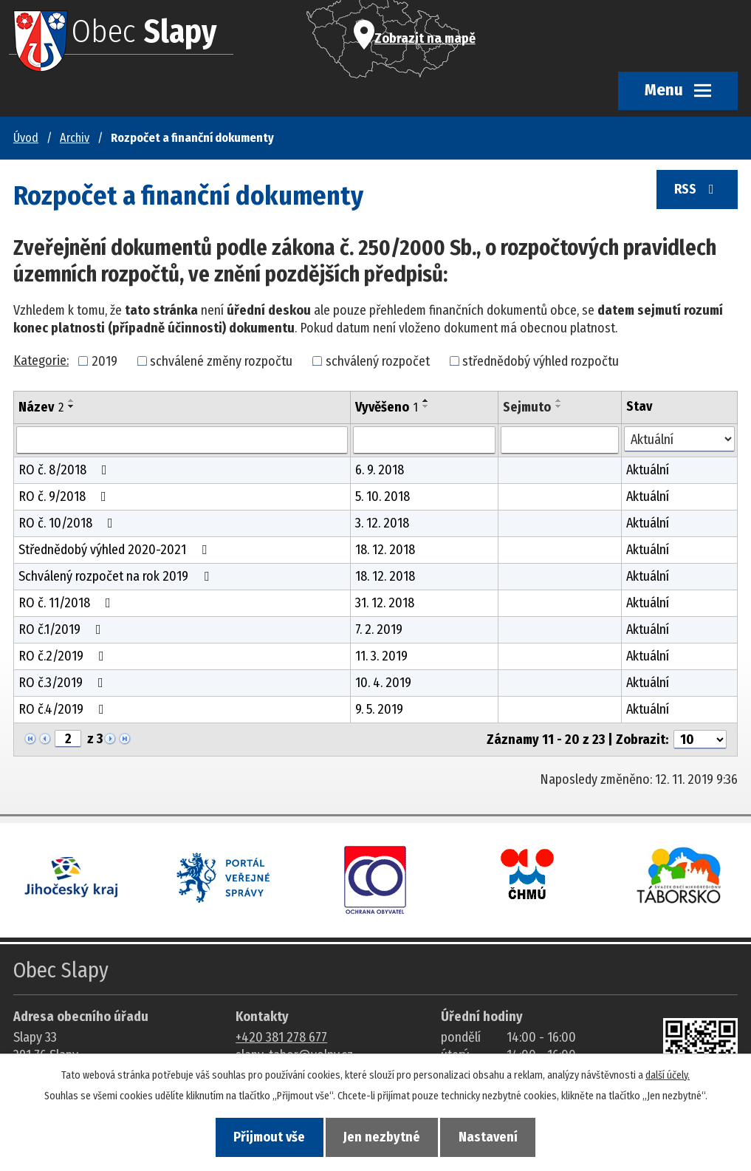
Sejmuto (527, 407)
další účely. (667, 1074)
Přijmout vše (265, 1137)
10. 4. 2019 (383, 683)
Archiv (74, 138)
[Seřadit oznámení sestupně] (72, 406)
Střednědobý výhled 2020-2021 (115, 550)
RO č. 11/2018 (67, 603)
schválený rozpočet (378, 360)
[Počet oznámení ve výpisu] (700, 739)
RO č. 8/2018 (65, 470)
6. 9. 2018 (379, 470)
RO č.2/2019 (64, 656)
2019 (104, 360)
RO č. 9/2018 (65, 496)
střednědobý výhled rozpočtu (540, 360)
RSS (696, 193)
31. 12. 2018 (384, 603)
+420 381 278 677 (281, 1037)
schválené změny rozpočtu (221, 360)
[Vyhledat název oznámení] (182, 440)
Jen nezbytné (381, 1137)
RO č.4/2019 (64, 709)
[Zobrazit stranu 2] (68, 739)
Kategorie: (41, 360)
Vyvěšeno (386, 407)
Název (41, 407)
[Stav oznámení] (679, 439)
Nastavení (491, 1137)
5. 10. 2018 (382, 496)
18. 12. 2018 (385, 550)
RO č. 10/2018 (68, 523)
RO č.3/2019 (63, 683)
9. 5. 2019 (379, 709)
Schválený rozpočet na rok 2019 (116, 576)
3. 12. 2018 (382, 523)
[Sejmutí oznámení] (560, 440)
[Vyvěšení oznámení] (424, 440)
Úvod (25, 138)
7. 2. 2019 (378, 629)
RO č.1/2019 (62, 629)
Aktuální (647, 470)
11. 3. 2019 (381, 656)
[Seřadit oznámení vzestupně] (72, 400)
